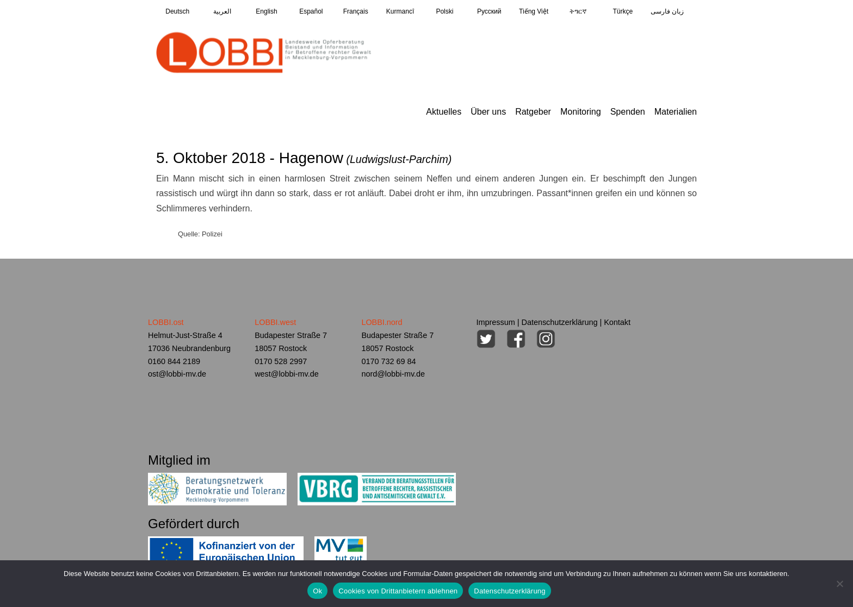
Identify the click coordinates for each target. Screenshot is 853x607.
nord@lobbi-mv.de (393, 374)
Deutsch (177, 11)
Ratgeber (533, 111)
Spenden (627, 111)
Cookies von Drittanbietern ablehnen (398, 591)
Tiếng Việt (533, 11)
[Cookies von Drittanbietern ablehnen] (839, 583)
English (266, 11)
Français (355, 11)
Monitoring (580, 111)
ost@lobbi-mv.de (177, 374)
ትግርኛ (578, 11)
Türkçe (623, 11)
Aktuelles (443, 111)
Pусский (489, 11)
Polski (444, 11)
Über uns (488, 111)
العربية (222, 11)
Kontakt (617, 322)
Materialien (675, 111)
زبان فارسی (667, 11)
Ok (317, 591)
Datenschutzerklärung (560, 322)
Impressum (496, 322)
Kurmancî (400, 11)
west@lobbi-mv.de (287, 374)
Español (311, 11)
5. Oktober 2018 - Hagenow (304, 157)
